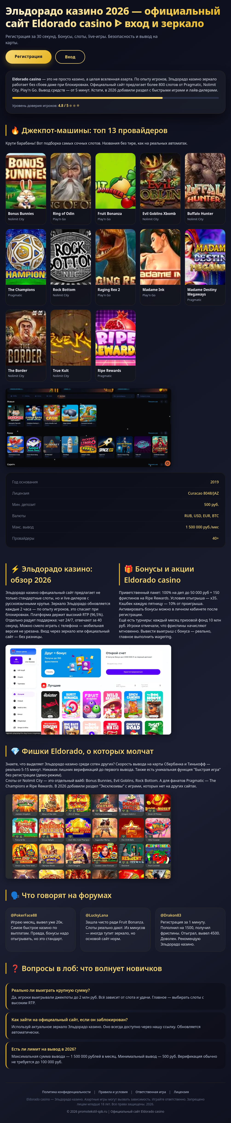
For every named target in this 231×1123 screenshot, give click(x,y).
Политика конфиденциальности (66, 1092)
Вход (70, 57)
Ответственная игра (151, 1092)
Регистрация (28, 56)
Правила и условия (113, 1092)
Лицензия (181, 1092)
